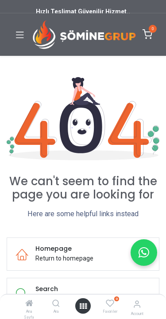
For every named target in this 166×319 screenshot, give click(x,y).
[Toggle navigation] (20, 34)
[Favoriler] (110, 303)
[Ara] (56, 303)
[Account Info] (137, 304)
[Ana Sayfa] (29, 303)
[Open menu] (83, 306)
